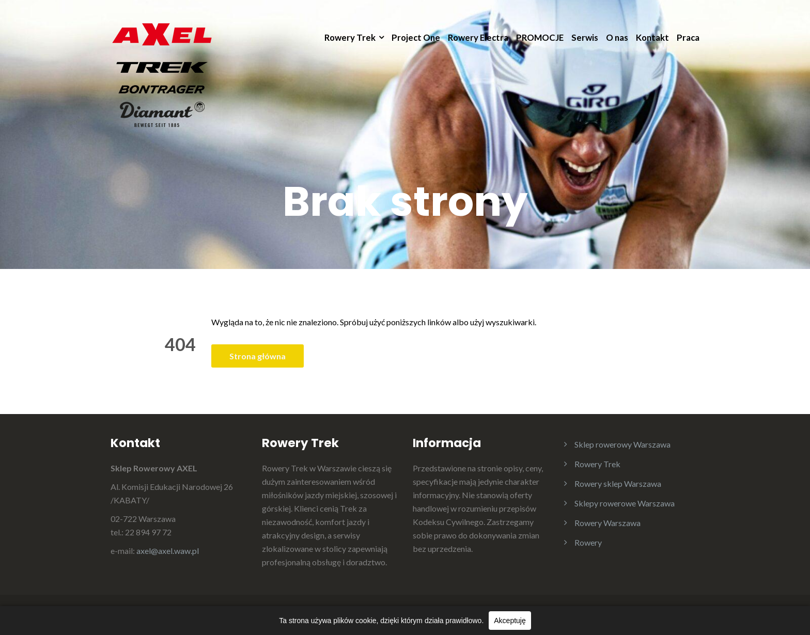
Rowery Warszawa (607, 523)
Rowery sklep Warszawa (617, 483)
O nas (617, 37)
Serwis (584, 37)
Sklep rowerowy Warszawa (622, 444)
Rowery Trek (350, 37)
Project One (416, 37)
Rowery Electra (478, 37)
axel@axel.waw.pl (167, 550)
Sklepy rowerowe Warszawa (624, 503)
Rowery (588, 542)
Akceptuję (509, 620)
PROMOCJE (540, 37)
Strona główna (257, 356)
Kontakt (652, 37)
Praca (688, 37)
